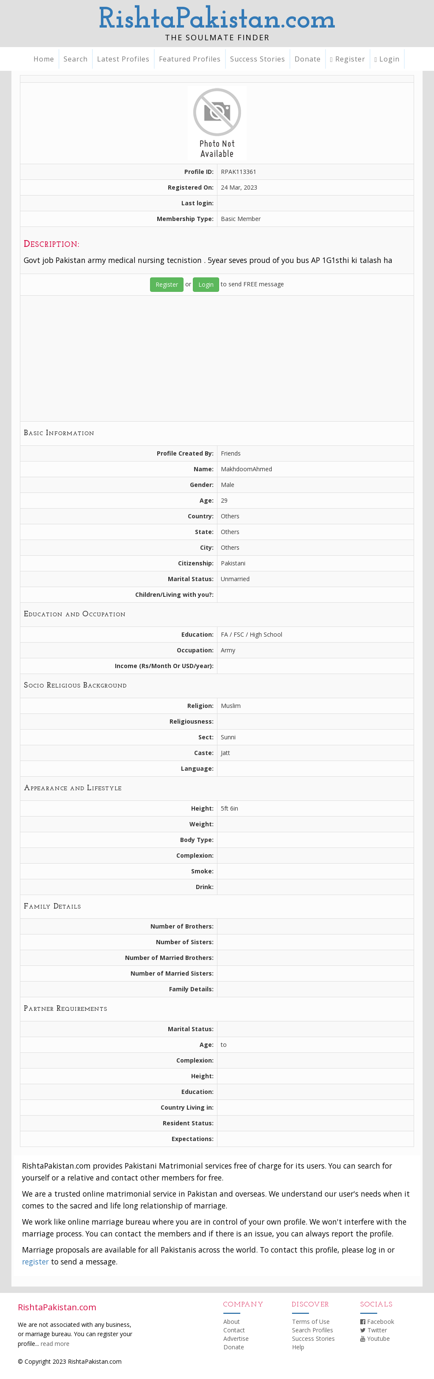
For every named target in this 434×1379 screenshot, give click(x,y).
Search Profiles (312, 1330)
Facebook (377, 1321)
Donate (308, 59)
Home (43, 59)
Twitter (373, 1330)
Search (76, 59)
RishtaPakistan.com (217, 20)
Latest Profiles (123, 59)
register (35, 1261)
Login (387, 59)
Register (347, 59)
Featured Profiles (190, 59)
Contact (234, 1330)
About (231, 1321)
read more (55, 1344)
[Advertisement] (217, 358)
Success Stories (257, 59)
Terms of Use (311, 1321)
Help (298, 1347)
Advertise (236, 1338)
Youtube (375, 1338)
